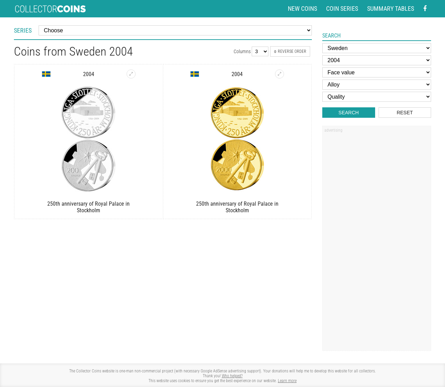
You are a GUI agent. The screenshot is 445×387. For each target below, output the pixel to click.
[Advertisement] (376, 241)
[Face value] (376, 72)
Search (349, 112)
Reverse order (290, 51)
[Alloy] (376, 85)
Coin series (342, 8)
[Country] (376, 48)
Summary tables (390, 8)
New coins (302, 8)
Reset (405, 112)
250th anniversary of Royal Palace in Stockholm (88, 207)
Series (23, 30)
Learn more (287, 380)
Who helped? (232, 375)
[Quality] (376, 97)
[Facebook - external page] (424, 9)
